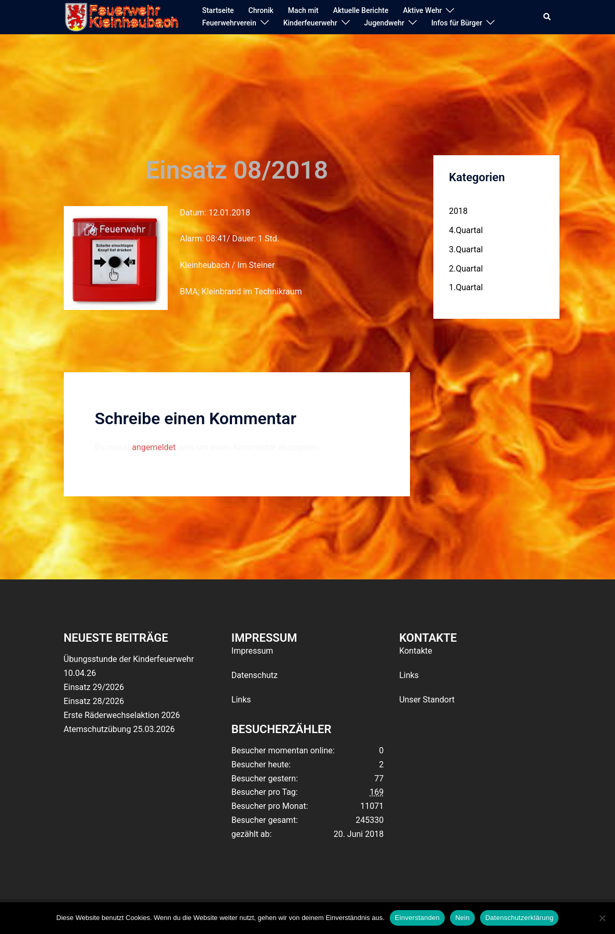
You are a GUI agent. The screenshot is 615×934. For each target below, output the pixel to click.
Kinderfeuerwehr (310, 23)
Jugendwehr (384, 23)
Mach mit (303, 10)
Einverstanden (417, 918)
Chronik (261, 10)
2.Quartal (466, 269)
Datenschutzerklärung (519, 918)
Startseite (218, 10)
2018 (458, 211)
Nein (462, 918)
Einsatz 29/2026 (94, 687)
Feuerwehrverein (229, 23)
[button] (547, 17)
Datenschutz (254, 675)
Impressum (252, 651)
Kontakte (415, 651)
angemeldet (153, 447)
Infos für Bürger (456, 23)
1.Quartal (466, 287)
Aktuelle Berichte (361, 10)
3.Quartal (466, 249)
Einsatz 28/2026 (94, 701)
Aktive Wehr (422, 10)
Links (241, 700)
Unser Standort (427, 700)
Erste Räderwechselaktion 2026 (122, 715)
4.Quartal (466, 230)
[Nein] (602, 918)
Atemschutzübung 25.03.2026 (119, 729)
